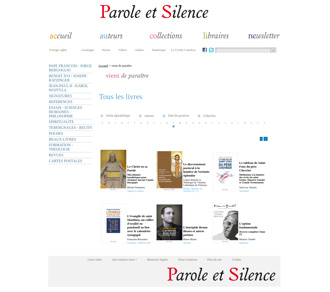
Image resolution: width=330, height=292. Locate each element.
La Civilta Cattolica (183, 50)
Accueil (103, 65)
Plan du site (214, 259)
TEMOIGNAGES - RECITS (70, 128)
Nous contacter (187, 259)
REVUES (56, 155)
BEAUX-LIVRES (62, 139)
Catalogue (87, 50)
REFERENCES (60, 102)
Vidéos (122, 50)
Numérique (159, 50)
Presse (106, 50)
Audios (139, 50)
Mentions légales (157, 259)
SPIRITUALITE (61, 122)
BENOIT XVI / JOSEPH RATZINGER (67, 78)
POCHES (56, 133)
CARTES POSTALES (65, 161)
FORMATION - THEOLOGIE (61, 147)
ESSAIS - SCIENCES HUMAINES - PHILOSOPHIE (65, 112)
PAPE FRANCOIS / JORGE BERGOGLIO (70, 68)
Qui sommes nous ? (124, 259)
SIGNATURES (60, 96)
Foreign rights (58, 50)
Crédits (236, 259)
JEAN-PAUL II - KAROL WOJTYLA (68, 88)
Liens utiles (95, 259)
